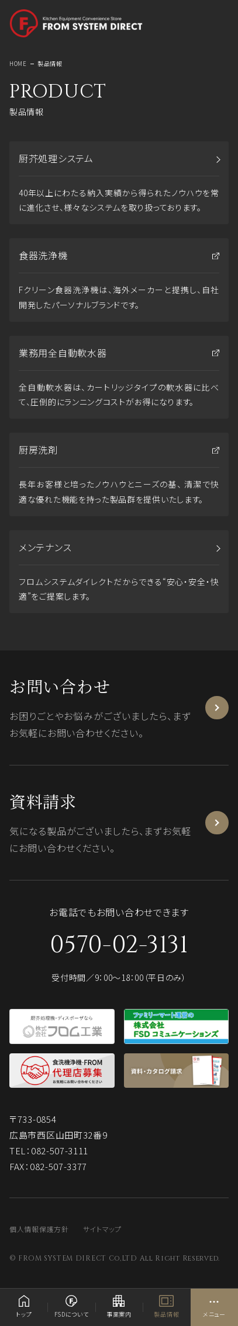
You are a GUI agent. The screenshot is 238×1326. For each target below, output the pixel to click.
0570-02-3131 (119, 945)
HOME (18, 63)
